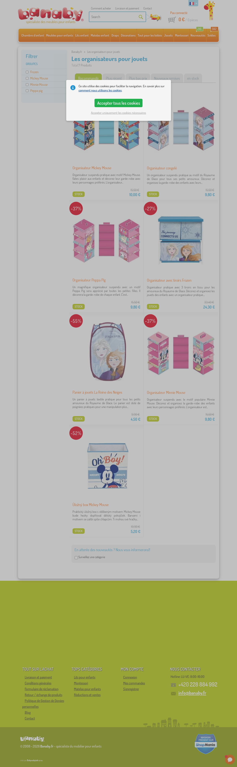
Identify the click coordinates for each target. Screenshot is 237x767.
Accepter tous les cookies (118, 103)
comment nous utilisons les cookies (100, 90)
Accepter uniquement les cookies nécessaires (118, 113)
